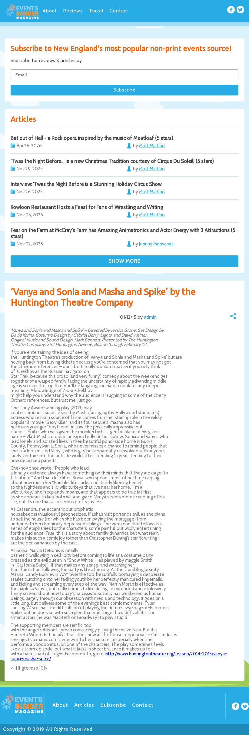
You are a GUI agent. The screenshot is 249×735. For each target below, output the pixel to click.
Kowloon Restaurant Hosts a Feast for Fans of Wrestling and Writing (87, 207)
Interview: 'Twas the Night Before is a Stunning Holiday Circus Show (86, 184)
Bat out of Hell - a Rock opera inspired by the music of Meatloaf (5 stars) (92, 138)
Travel (96, 11)
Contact (119, 11)
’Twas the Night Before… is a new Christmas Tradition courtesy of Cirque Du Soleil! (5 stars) (112, 161)
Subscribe (113, 705)
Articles (84, 705)
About (49, 11)
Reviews (73, 11)
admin (150, 317)
